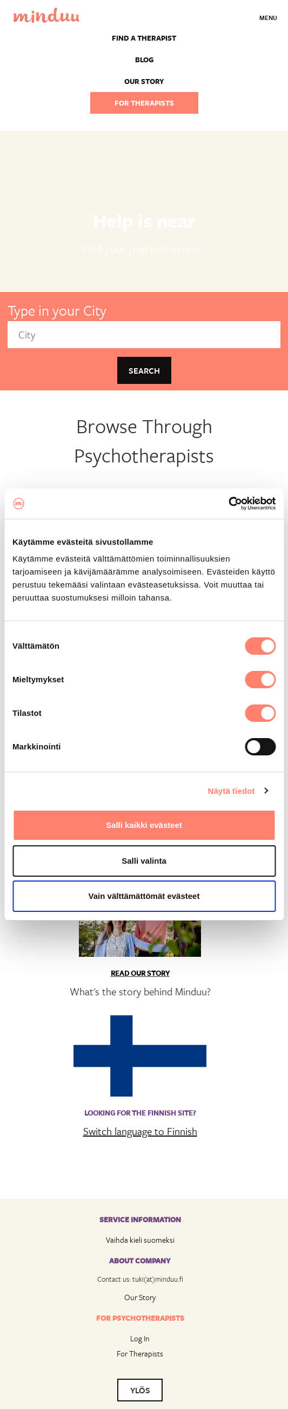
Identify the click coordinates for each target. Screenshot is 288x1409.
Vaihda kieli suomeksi (140, 1240)
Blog (144, 59)
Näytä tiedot (231, 790)
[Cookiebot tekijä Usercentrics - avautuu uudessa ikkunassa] (228, 504)
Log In (140, 1338)
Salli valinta (144, 860)
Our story (144, 81)
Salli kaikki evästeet (144, 825)
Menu (268, 18)
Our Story (140, 1297)
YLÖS (140, 1390)
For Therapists (140, 1353)
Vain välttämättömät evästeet (144, 896)
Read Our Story (140, 973)
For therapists (144, 103)
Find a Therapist (144, 38)
